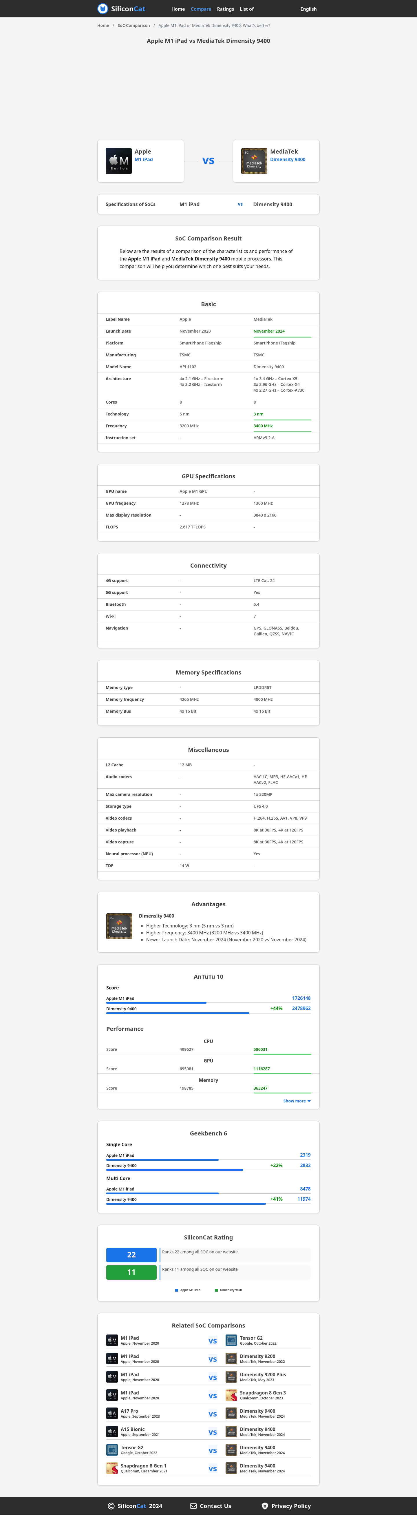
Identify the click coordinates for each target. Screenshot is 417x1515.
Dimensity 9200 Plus (263, 1375)
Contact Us (215, 1506)
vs (213, 1340)
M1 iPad (144, 159)
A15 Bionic (133, 1429)
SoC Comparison (134, 25)
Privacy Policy (291, 1506)
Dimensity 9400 (288, 159)
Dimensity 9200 (257, 1356)
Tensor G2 (251, 1338)
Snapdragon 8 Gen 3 (263, 1393)
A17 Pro (129, 1411)
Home (178, 9)
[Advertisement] (208, 96)
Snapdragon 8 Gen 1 (144, 1466)
